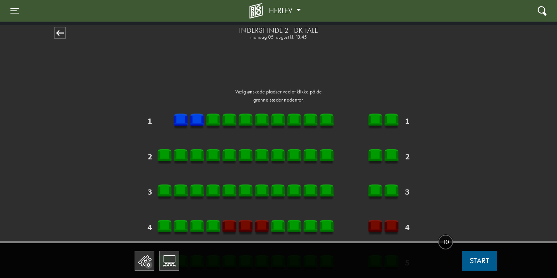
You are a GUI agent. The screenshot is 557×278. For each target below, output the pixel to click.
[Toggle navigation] (15, 11)
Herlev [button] (281, 10)
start (479, 261)
